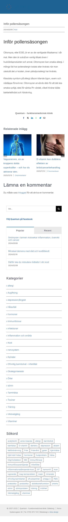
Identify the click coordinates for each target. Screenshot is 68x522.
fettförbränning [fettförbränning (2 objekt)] (14, 450)
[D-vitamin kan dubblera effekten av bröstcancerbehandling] (51, 135)
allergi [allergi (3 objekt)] (38, 441)
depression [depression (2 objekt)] (45, 445)
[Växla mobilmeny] (63, 5)
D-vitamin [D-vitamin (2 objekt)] (23, 445)
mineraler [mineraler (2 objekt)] (50, 474)
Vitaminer (12, 421)
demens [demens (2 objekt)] (34, 445)
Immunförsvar (14, 321)
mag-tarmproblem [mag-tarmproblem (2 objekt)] (27, 474)
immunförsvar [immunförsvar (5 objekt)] (36, 460)
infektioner (13, 328)
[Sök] (59, 209)
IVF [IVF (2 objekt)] (38, 469)
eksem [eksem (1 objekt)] (56, 445)
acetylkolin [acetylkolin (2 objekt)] (12, 441)
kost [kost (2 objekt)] (56, 469)
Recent (47, 230)
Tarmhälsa (13, 392)
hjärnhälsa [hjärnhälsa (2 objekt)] (54, 450)
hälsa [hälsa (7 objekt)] (52, 455)
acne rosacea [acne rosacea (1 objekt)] (26, 441)
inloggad (22, 192)
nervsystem (13, 350)
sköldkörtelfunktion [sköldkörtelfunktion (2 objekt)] (40, 483)
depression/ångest (17, 300)
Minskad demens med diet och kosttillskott (28, 251)
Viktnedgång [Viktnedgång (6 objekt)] (13, 493)
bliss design (54, 512)
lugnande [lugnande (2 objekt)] (12, 474)
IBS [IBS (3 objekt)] (25, 460)
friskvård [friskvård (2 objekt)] (35, 450)
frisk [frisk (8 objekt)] (26, 450)
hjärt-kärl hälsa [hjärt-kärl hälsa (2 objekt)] (14, 455)
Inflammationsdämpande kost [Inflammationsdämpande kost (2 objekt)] (21, 469)
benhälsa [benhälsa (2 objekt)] (12, 445)
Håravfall (12, 307)
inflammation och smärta (20, 335)
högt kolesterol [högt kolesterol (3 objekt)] (14, 460)
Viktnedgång (14, 414)
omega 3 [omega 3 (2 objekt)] (46, 479)
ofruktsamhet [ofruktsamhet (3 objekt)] (34, 479)
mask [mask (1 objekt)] (40, 474)
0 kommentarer (20, 175)
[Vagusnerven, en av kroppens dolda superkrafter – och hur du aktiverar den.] (17, 135)
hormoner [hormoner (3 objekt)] (28, 455)
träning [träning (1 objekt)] (34, 488)
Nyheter (11, 357)
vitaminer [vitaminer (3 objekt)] (26, 493)
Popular (20, 230)
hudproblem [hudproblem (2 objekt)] (41, 455)
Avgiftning (13, 293)
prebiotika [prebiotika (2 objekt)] (12, 483)
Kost (15, 30)
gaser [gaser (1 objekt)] (44, 450)
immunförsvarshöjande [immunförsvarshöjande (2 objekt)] (18, 465)
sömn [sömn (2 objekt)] (10, 488)
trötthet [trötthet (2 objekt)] (43, 488)
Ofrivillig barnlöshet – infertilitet (22, 364)
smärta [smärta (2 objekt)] (55, 483)
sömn (10, 385)
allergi (10, 285)
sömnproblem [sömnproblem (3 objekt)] (22, 488)
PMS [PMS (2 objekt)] (56, 479)
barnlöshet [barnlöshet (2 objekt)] (48, 441)
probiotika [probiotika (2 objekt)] (24, 483)
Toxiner (11, 400)
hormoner (12, 314)
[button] (5, 155)
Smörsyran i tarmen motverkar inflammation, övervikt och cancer (33, 238)
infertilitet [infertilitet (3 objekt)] (35, 465)
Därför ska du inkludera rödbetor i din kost (28, 262)
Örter (10, 378)
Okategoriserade (16, 371)
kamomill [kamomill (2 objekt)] (47, 469)
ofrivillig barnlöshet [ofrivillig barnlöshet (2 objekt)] (16, 479)
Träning (11, 407)
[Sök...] (31, 209)
